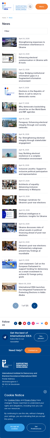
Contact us (32, 350)
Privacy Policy (30, 400)
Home (4, 18)
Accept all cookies (14, 427)
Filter (7, 31)
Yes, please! (41, 337)
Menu (41, 6)
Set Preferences (36, 427)
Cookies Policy (14, 400)
